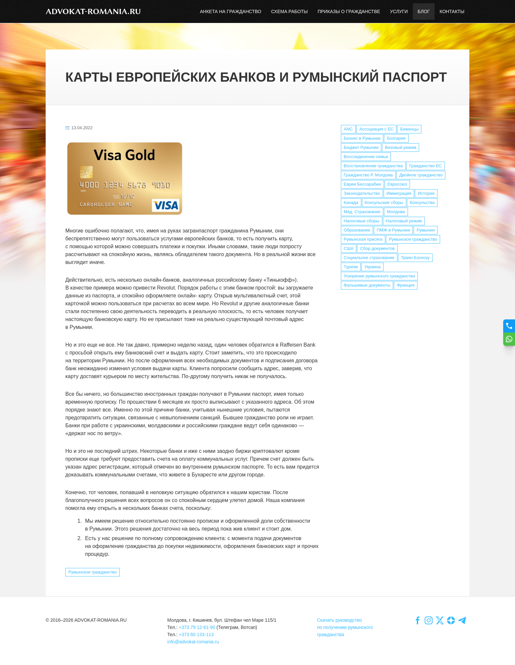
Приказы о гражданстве (349, 11)
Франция (405, 285)
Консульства (422, 202)
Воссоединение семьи (366, 156)
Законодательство (362, 193)
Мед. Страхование (362, 211)
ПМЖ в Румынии (393, 230)
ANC (348, 129)
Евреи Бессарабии (362, 184)
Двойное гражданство (421, 174)
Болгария (396, 138)
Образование (357, 230)
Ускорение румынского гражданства (379, 275)
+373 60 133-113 (196, 634)
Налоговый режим (404, 220)
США (349, 248)
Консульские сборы (384, 202)
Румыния (425, 230)
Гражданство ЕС (425, 165)
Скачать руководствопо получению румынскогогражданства (345, 627)
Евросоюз (397, 184)
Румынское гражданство (413, 239)
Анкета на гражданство (230, 11)
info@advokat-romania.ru (193, 641)
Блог (424, 11)
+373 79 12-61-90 (197, 627)
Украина (372, 266)
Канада (351, 202)
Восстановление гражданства (373, 165)
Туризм (351, 266)
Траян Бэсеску (415, 257)
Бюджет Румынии (361, 147)
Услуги (399, 11)
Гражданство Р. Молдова (368, 174)
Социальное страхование (369, 257)
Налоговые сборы (361, 220)
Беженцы (409, 129)
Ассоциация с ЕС (376, 129)
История (426, 193)
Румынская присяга (363, 239)
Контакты (451, 11)
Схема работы (289, 11)
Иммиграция (399, 193)
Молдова (396, 211)
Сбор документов (377, 248)
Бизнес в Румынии (362, 138)
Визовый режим (400, 147)
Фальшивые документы (367, 285)
